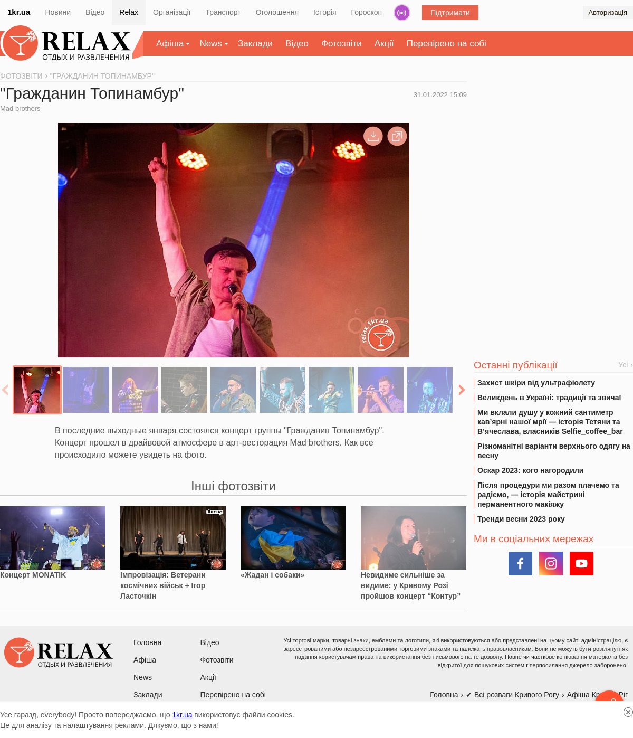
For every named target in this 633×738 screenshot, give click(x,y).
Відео (94, 12)
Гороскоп (366, 12)
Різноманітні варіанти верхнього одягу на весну (553, 451)
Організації (171, 12)
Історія (324, 12)
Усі (623, 365)
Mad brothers (20, 108)
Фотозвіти (341, 44)
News (210, 44)
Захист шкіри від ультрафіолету (536, 383)
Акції (384, 44)
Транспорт (223, 12)
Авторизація (608, 12)
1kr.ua (18, 11)
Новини (58, 12)
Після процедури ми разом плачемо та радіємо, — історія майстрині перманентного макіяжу (548, 494)
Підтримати (450, 12)
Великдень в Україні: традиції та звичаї (549, 397)
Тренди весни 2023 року (521, 519)
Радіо (402, 12)
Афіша (170, 44)
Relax (128, 12)
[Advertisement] (553, 154)
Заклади (255, 44)
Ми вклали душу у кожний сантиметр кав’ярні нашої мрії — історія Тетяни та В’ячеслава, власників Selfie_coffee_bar (550, 422)
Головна (147, 642)
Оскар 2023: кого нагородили (530, 470)
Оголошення (277, 12)
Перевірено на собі (446, 44)
